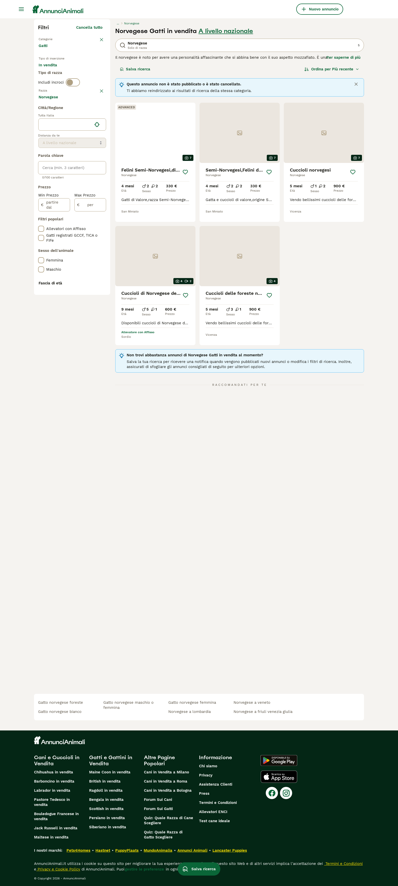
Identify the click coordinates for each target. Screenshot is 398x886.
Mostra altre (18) (87, 235)
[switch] (73, 106)
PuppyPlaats (127, 850)
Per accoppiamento (61, 86)
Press (204, 793)
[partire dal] (54, 344)
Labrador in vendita (52, 790)
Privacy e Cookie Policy (58, 869)
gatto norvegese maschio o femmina (128, 705)
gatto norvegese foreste (60, 702)
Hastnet (102, 850)
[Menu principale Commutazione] (21, 9)
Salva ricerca (135, 69)
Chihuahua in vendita (53, 772)
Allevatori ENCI (213, 811)
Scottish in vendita (106, 808)
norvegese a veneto (252, 702)
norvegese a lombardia (189, 711)
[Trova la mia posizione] (97, 264)
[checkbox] (41, 143)
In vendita (52, 74)
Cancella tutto (89, 27)
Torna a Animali (54, 38)
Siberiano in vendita (107, 827)
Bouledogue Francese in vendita (56, 816)
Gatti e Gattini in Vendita (110, 760)
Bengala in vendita (106, 799)
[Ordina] (332, 69)
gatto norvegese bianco (59, 711)
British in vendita (105, 781)
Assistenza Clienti (215, 784)
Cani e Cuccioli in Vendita (56, 760)
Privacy (205, 775)
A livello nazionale (225, 31)
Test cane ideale (214, 821)
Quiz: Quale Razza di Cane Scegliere (168, 820)
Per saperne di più (343, 57)
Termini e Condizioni (218, 802)
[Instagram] (286, 793)
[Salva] (185, 172)
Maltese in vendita (51, 837)
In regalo (80, 74)
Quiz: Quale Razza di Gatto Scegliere (163, 834)
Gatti (44, 51)
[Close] (356, 84)
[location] (72, 264)
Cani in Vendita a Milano (166, 772)
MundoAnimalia (158, 850)
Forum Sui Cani (158, 799)
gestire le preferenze (144, 869)
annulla (96, 116)
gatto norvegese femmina (192, 702)
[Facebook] (272, 793)
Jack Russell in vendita (55, 828)
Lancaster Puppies (229, 850)
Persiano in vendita (107, 818)
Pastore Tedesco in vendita (52, 802)
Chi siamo (208, 766)
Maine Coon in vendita (109, 772)
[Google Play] (278, 760)
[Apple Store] (279, 777)
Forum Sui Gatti (158, 808)
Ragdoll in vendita (106, 790)
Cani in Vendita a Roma (165, 781)
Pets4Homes (78, 850)
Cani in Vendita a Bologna (168, 790)
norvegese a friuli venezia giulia (263, 711)
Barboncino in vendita (54, 781)
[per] (90, 344)
